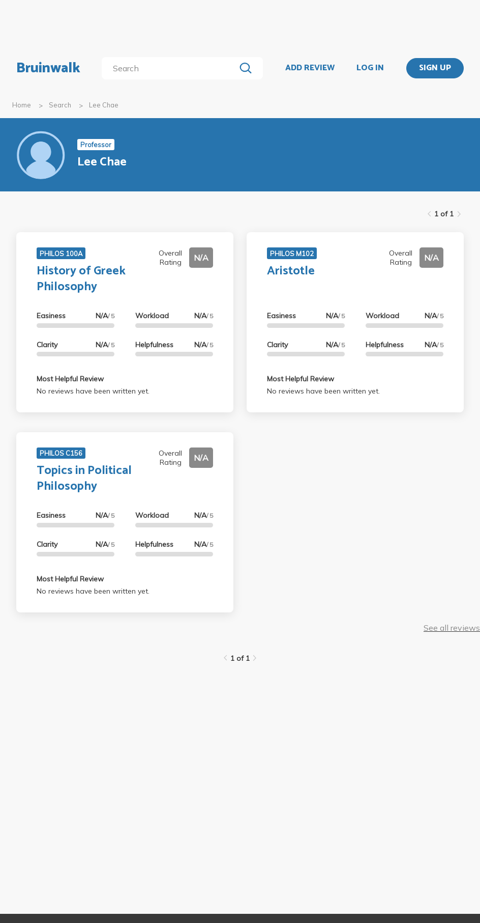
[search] (170, 68)
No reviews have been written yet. (93, 391)
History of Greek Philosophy (81, 279)
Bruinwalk (48, 68)
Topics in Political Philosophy (84, 478)
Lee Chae (103, 105)
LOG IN (370, 68)
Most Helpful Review (70, 378)
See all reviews (452, 628)
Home (21, 105)
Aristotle (291, 271)
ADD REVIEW (310, 68)
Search (60, 105)
